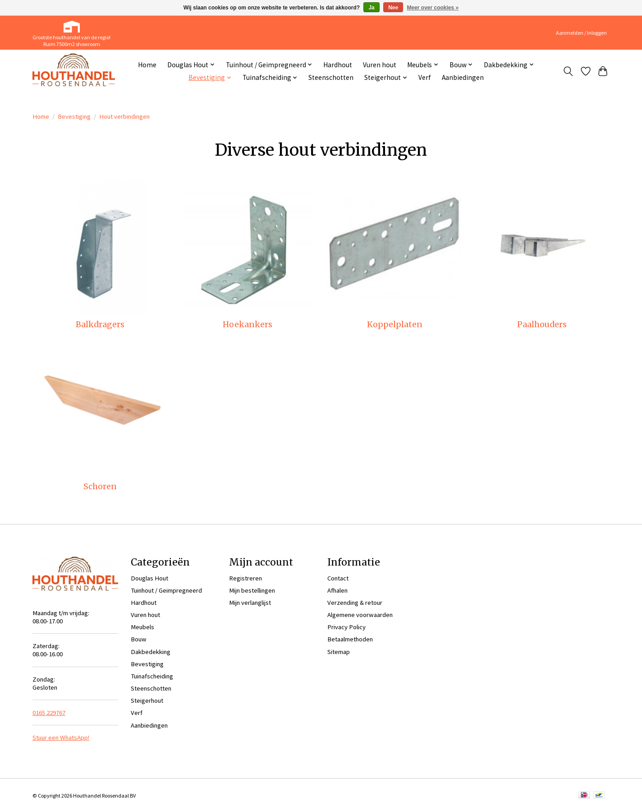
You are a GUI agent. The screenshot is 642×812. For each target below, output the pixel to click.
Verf (424, 77)
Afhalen (337, 590)
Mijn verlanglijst (250, 603)
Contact (338, 578)
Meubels (142, 627)
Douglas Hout (149, 578)
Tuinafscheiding (152, 676)
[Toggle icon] (568, 71)
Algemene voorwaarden (360, 615)
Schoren (100, 487)
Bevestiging (74, 116)
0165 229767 (48, 713)
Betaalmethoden (350, 639)
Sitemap (338, 652)
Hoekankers (247, 324)
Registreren (245, 578)
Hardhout (337, 64)
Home (147, 64)
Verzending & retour (354, 603)
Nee (393, 8)
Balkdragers (100, 324)
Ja (371, 8)
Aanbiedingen (463, 77)
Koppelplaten (394, 324)
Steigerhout (147, 700)
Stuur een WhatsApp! (60, 737)
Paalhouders (542, 324)
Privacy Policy (346, 627)
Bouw (139, 639)
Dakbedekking (150, 652)
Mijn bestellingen (252, 590)
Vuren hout (379, 64)
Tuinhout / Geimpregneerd (166, 590)
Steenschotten (330, 77)
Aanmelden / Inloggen (581, 32)
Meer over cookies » (433, 8)
